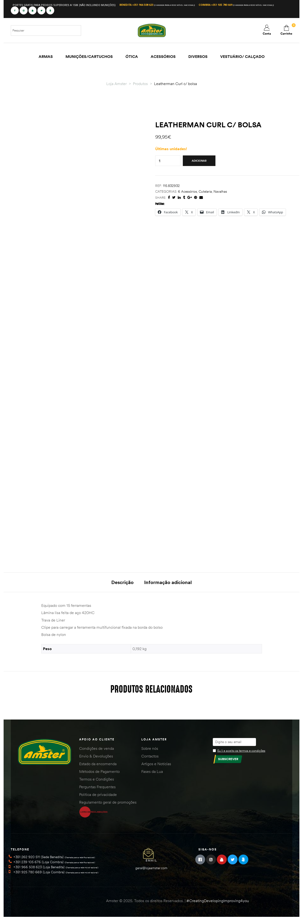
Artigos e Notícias (156, 763)
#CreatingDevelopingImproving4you (217, 900)
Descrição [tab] (122, 582)
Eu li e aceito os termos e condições (241, 750)
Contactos (150, 756)
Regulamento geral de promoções (108, 802)
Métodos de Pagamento (99, 771)
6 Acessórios (187, 191)
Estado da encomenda (98, 763)
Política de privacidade (98, 794)
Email (151, 860)
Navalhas (220, 191)
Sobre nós (149, 748)
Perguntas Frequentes (97, 786)
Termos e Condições (96, 779)
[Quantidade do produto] (159, 161)
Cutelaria (205, 191)
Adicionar (199, 160)
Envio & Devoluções (96, 756)
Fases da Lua (152, 771)
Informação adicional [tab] (168, 582)
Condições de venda (96, 748)
